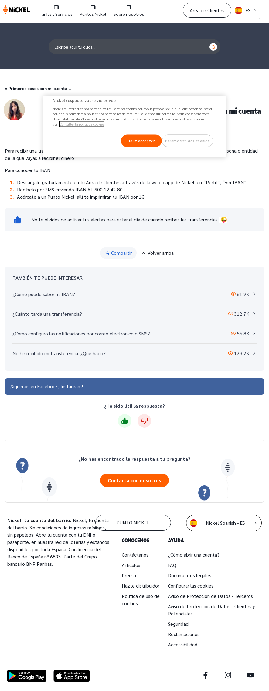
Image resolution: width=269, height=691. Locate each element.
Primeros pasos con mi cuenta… (40, 88)
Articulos (131, 565)
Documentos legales (189, 575)
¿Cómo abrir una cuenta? (194, 554)
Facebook (47, 386)
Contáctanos (135, 554)
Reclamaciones (183, 634)
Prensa (129, 575)
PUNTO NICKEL (133, 522)
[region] (134, 126)
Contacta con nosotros (134, 480)
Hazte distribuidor (140, 585)
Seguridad (178, 624)
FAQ (172, 565)
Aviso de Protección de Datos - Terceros (210, 596)
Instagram (71, 386)
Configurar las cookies (190, 585)
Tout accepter (141, 140)
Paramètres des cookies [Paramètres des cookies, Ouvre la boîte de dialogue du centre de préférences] (187, 140)
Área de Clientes (207, 10)
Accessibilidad (182, 644)
